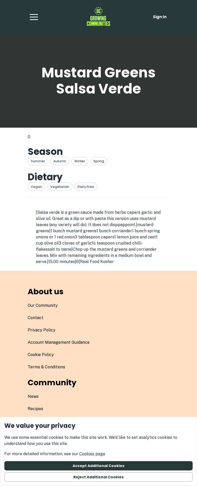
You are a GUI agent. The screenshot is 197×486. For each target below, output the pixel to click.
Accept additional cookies (98, 465)
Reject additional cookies (98, 477)
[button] (34, 17)
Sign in (159, 16)
